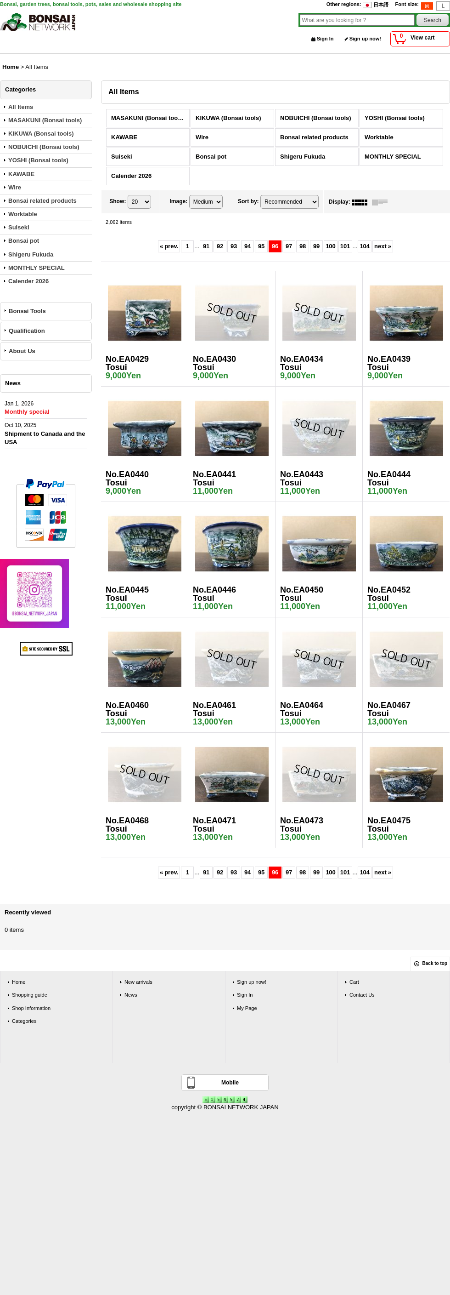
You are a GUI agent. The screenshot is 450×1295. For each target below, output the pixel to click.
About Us (22, 351)
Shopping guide (29, 995)
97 (289, 246)
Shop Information (31, 1008)
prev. (169, 246)
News (130, 995)
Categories (24, 1021)
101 (345, 246)
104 (365, 246)
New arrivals (138, 982)
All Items (20, 106)
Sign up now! (365, 38)
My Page (247, 1008)
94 (247, 246)
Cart (354, 982)
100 (331, 246)
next (382, 246)
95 (261, 246)
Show (117, 202)
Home (18, 982)
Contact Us (362, 995)
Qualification (27, 330)
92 (220, 246)
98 (302, 246)
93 (234, 246)
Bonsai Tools (27, 311)
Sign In (325, 38)
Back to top (434, 963)
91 (206, 246)
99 (316, 246)
